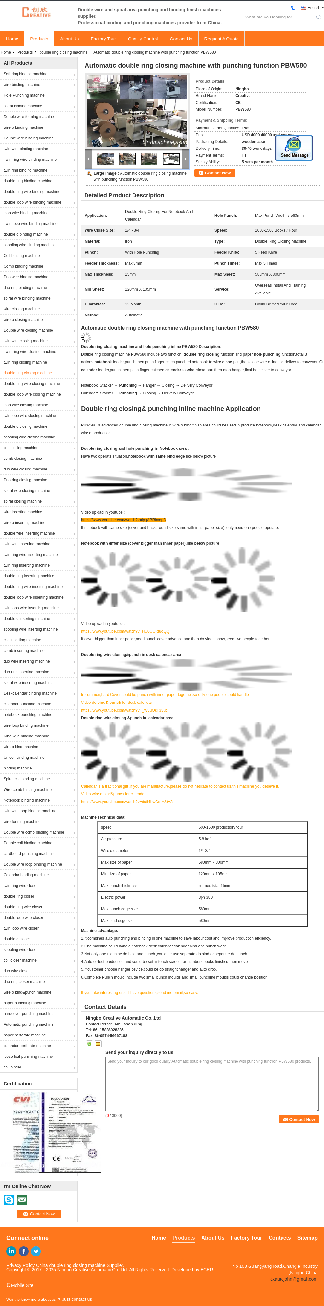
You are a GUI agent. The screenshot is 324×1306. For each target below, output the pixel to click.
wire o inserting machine (24, 522)
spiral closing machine (23, 501)
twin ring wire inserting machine (31, 554)
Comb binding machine (23, 266)
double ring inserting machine (29, 576)
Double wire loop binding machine (33, 864)
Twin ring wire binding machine (30, 159)
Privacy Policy (20, 1265)
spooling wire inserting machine (31, 629)
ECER (207, 1269)
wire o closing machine (23, 319)
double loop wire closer (23, 917)
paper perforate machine (25, 1035)
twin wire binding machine (26, 149)
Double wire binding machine (28, 138)
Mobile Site (19, 1285)
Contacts (280, 1238)
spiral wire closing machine (27, 490)
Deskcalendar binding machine (30, 693)
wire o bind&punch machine (27, 992)
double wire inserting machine (29, 533)
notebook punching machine (28, 715)
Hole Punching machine (24, 95)
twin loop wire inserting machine (31, 608)
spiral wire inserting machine (28, 683)
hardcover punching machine (28, 1014)
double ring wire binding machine (32, 191)
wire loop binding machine (26, 725)
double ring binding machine (28, 181)
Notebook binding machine (27, 800)
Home (12, 38)
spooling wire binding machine (30, 245)
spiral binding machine (23, 106)
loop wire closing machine (26, 405)
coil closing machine (21, 448)
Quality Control (143, 38)
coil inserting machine (22, 640)
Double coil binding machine (28, 843)
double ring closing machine (63, 52)
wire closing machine (22, 309)
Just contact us (77, 1299)
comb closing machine (23, 458)
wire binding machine (22, 85)
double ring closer (19, 896)
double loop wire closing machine (32, 394)
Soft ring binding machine (25, 74)
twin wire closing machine (26, 341)
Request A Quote (221, 38)
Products (39, 38)
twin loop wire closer (21, 928)
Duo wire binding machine (26, 277)
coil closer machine (20, 960)
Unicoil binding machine (24, 757)
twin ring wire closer (21, 885)
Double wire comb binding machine (34, 832)
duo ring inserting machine (26, 672)
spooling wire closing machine (29, 437)
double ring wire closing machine (32, 384)
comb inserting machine (24, 650)
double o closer (17, 939)
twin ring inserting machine (27, 565)
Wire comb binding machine (28, 789)
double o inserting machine (27, 618)
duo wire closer (17, 971)
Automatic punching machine (28, 1024)
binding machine (18, 768)
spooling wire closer (21, 949)
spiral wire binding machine (27, 298)
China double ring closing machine (70, 1265)
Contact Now (218, 173)
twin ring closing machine (25, 362)
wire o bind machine (21, 747)
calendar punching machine (27, 704)
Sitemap (307, 1238)
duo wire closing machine (25, 469)
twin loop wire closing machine (30, 416)
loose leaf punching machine (28, 1056)
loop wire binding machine (26, 213)
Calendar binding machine (26, 875)
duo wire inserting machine (27, 661)
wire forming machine (22, 821)
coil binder (12, 1067)
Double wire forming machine (29, 117)
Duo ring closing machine (25, 480)
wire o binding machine (23, 127)
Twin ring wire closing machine (30, 351)
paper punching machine (25, 1003)
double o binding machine (26, 234)
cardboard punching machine (29, 853)
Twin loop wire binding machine (31, 223)
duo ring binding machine (25, 287)
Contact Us (181, 38)
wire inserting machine (23, 512)
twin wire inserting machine (27, 544)
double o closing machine (25, 426)
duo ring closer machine (24, 982)
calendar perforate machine (27, 1046)
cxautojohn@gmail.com (294, 1279)
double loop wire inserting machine (34, 597)
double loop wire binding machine (32, 202)
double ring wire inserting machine (33, 586)
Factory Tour (103, 38)
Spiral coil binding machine (27, 779)
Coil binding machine (22, 255)
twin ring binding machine (25, 170)
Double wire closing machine (28, 330)
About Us (69, 38)
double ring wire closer (23, 907)
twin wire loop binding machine (30, 811)
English (314, 8)
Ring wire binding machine (26, 736)
